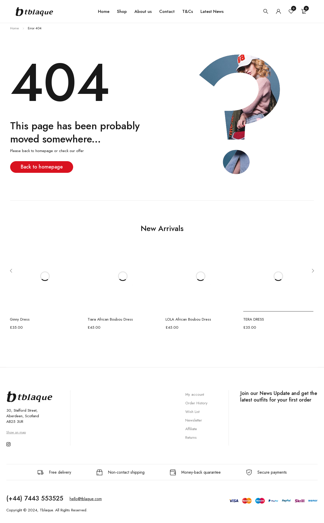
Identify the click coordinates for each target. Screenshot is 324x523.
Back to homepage (42, 167)
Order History (196, 403)
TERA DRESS (253, 319)
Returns (191, 437)
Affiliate (191, 429)
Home (14, 28)
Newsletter (193, 420)
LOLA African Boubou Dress (188, 319)
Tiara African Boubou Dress (110, 319)
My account (194, 394)
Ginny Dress (20, 319)
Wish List (192, 411)
